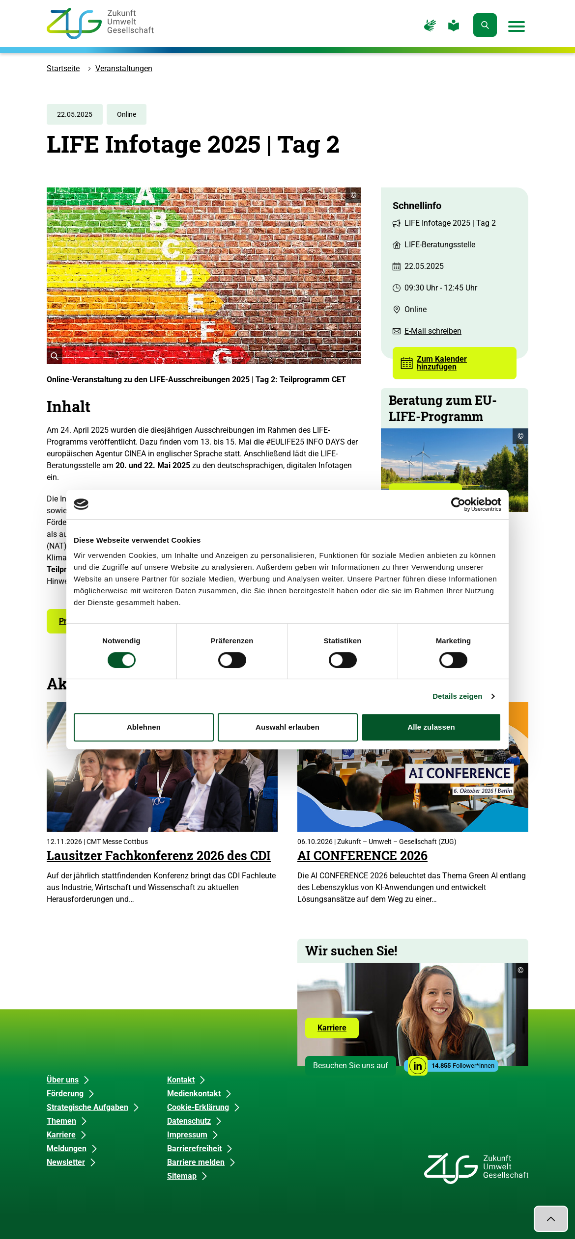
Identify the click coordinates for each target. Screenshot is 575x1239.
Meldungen (66, 1148)
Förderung (65, 1093)
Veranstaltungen (123, 68)
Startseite (63, 68)
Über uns (63, 1079)
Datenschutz (189, 1121)
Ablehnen (144, 727)
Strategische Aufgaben (87, 1107)
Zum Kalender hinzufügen (442, 362)
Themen (61, 1121)
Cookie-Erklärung (198, 1107)
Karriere (338, 1030)
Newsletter (66, 1162)
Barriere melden (196, 1162)
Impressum (187, 1134)
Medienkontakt (194, 1093)
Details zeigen (457, 696)
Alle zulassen (431, 727)
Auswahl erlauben (287, 727)
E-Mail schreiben (432, 331)
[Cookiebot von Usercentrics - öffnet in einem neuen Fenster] (458, 504)
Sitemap (182, 1176)
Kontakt (181, 1079)
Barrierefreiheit (194, 1148)
